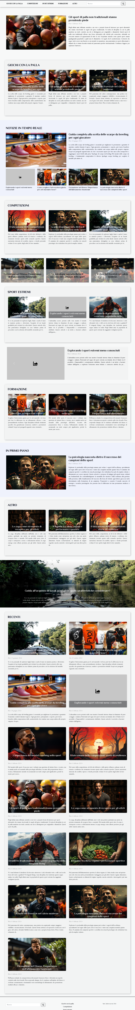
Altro (74, 3)
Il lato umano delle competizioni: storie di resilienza (26, 228)
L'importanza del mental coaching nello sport (67, 412)
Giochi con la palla (14, 3)
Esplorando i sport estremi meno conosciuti (67, 315)
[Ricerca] (103, 4)
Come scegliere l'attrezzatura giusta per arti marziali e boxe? (26, 412)
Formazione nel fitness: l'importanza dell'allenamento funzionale (22, 275)
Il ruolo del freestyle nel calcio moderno (108, 88)
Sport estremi (48, 3)
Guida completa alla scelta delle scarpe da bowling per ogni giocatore (27, 89)
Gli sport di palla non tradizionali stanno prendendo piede (67, 88)
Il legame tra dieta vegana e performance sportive (67, 528)
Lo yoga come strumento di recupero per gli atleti (27, 528)
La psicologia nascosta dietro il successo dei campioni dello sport (67, 228)
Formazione (63, 3)
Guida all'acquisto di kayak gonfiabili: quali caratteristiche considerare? (108, 229)
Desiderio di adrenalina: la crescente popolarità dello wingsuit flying (108, 316)
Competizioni (32, 3)
